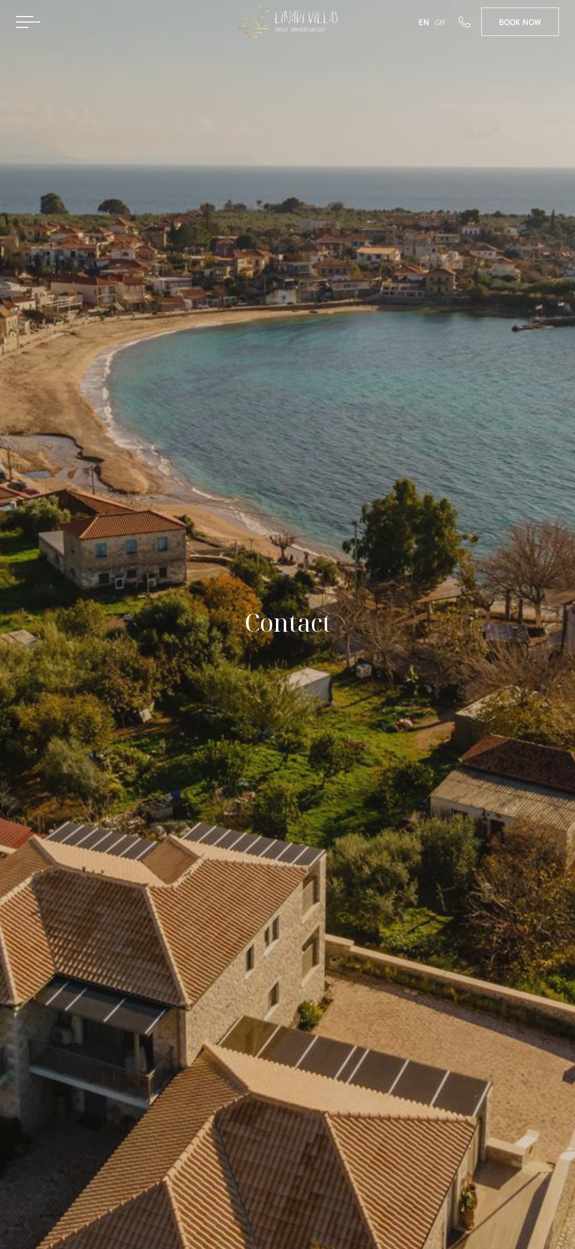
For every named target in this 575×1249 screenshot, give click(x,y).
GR (440, 21)
